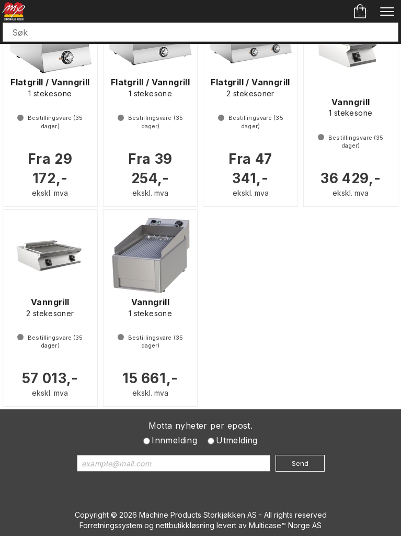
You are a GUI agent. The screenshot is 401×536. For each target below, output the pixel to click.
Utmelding (237, 440)
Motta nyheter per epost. (200, 425)
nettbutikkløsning (185, 525)
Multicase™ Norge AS (285, 525)
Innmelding (174, 440)
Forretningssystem (110, 525)
